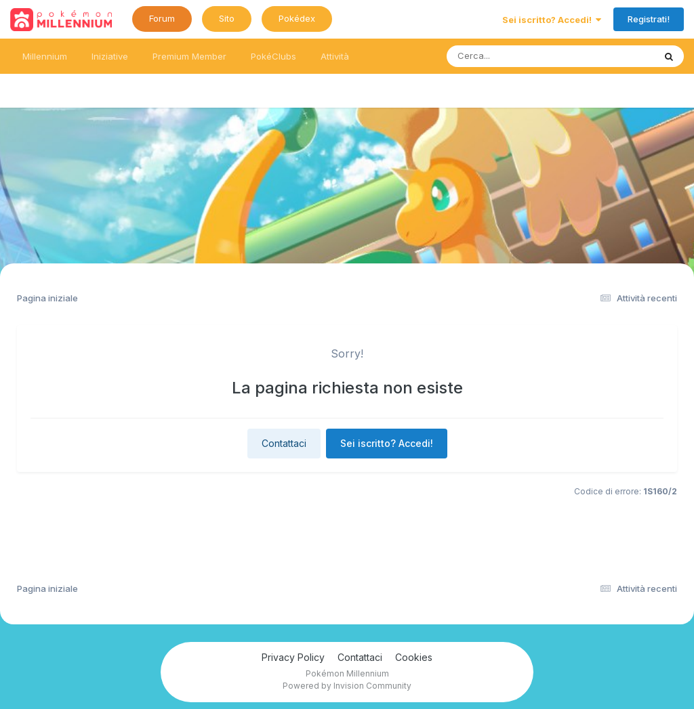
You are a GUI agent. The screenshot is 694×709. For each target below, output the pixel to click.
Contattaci (284, 443)
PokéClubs (273, 56)
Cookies (413, 657)
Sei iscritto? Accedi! (551, 19)
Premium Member (189, 56)
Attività (335, 56)
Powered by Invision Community (347, 686)
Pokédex (297, 18)
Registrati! (649, 19)
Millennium (44, 56)
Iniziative (109, 56)
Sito (226, 18)
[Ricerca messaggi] (519, 56)
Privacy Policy (293, 657)
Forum (162, 18)
